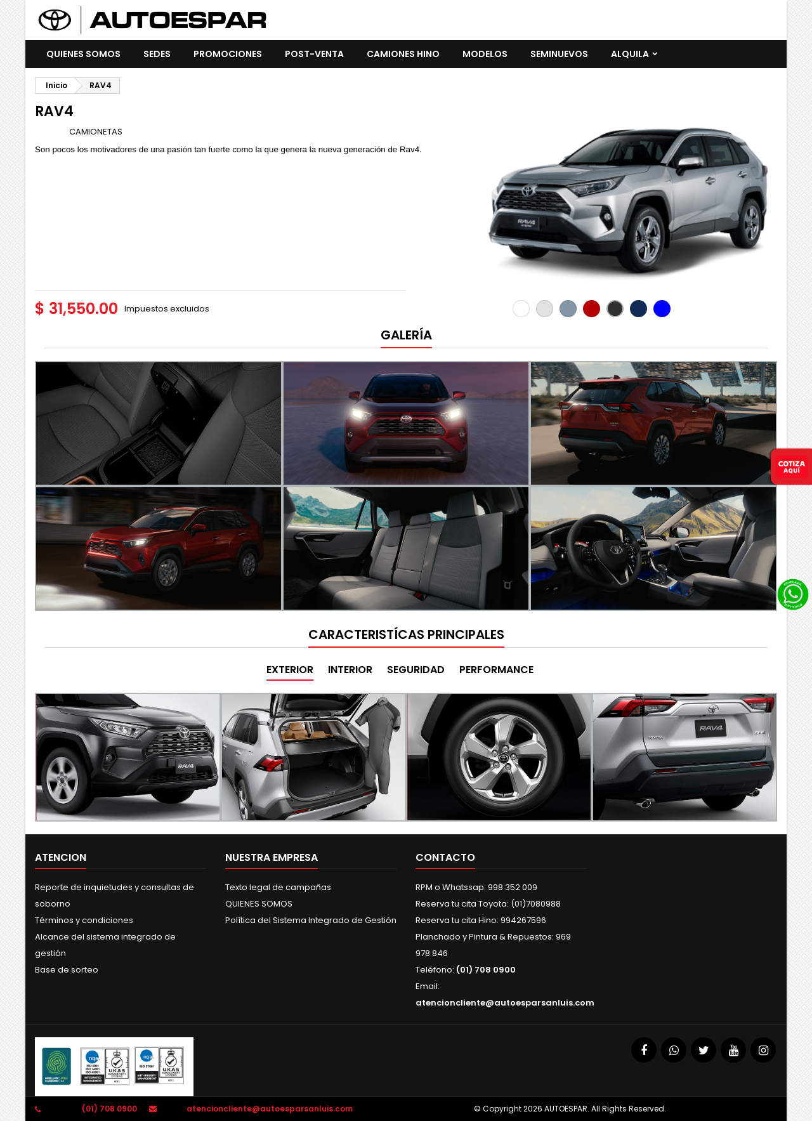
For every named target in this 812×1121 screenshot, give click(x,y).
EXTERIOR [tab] (289, 669)
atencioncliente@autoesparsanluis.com (505, 1003)
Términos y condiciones (84, 920)
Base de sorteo (66, 970)
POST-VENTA (314, 54)
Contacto (445, 857)
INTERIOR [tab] (350, 669)
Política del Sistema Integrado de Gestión (310, 920)
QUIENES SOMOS (83, 54)
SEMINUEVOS (559, 54)
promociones (227, 54)
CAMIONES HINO (403, 54)
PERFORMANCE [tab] (496, 669)
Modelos (485, 54)
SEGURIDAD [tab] (416, 669)
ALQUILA (630, 54)
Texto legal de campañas (278, 887)
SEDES (157, 54)
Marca (51, 131)
